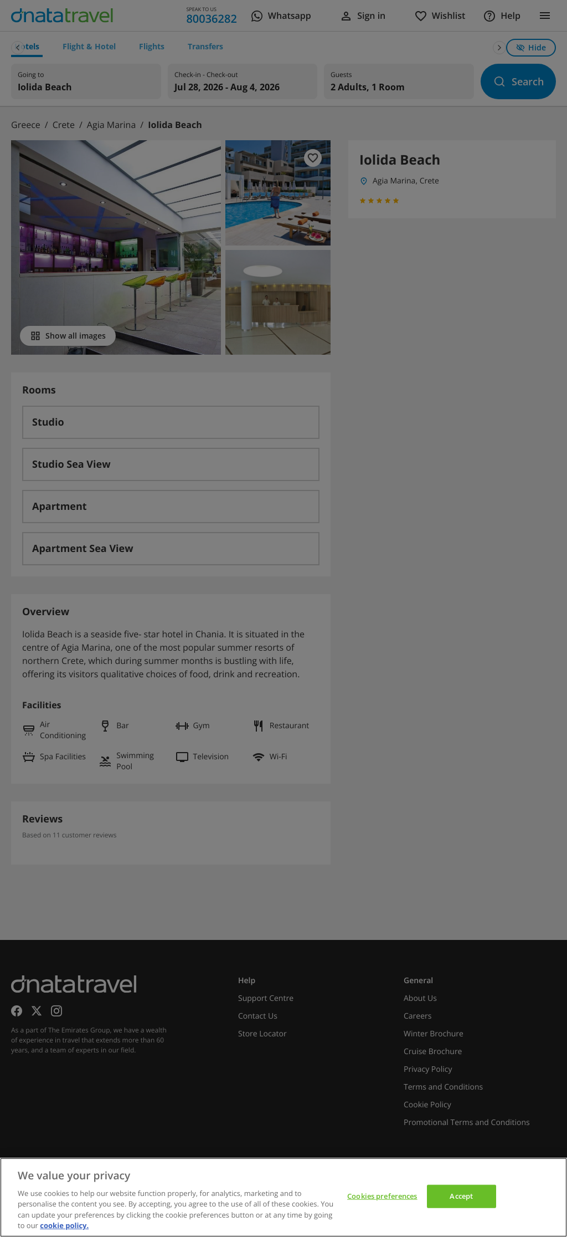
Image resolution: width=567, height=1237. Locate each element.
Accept (461, 1196)
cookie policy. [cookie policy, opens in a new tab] (64, 1225)
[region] (283, 1197)
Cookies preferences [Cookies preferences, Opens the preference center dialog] (382, 1196)
